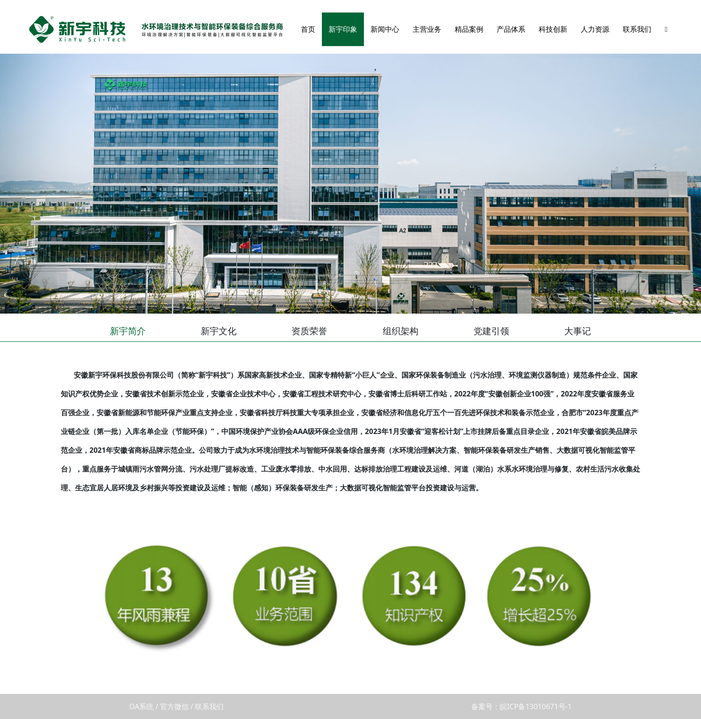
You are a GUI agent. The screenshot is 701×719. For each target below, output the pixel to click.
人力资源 (595, 29)
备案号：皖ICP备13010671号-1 (521, 706)
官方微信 (174, 706)
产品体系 (511, 29)
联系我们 (637, 29)
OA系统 (141, 706)
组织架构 (400, 331)
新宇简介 (128, 331)
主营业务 (427, 29)
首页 (308, 29)
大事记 (577, 331)
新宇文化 (218, 331)
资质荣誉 (309, 331)
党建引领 (491, 331)
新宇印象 (343, 29)
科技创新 (553, 29)
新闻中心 (385, 29)
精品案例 (469, 29)
